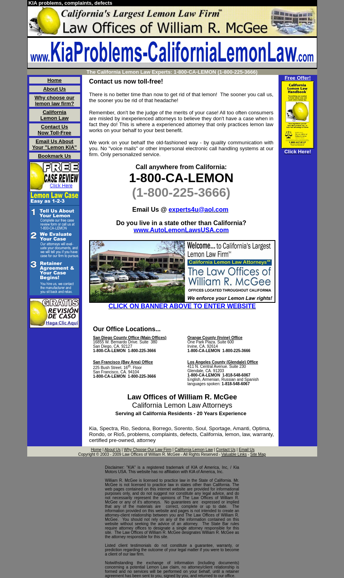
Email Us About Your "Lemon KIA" (54, 144)
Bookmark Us (54, 156)
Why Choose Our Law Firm (148, 449)
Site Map (257, 454)
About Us (54, 89)
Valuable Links (234, 454)
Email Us (246, 449)
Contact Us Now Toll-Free (54, 130)
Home (54, 80)
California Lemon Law (54, 115)
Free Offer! (297, 78)
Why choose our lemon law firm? (55, 100)
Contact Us (226, 449)
